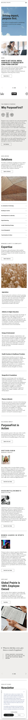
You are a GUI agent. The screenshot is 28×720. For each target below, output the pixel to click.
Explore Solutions (7, 171)
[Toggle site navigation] (26, 2)
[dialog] (14, 703)
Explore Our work (7, 441)
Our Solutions (6, 144)
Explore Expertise (7, 258)
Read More (6, 602)
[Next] (26, 88)
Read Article (6, 76)
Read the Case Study (8, 481)
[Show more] (26, 206)
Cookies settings (14, 711)
